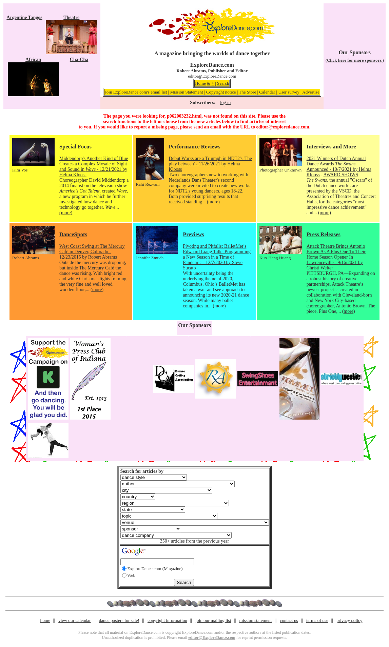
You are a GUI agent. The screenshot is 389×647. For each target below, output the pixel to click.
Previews (193, 234)
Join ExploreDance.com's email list (136, 92)
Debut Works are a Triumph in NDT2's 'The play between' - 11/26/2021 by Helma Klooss (210, 164)
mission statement (255, 620)
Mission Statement (186, 92)
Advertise (310, 92)
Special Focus (75, 146)
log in (225, 102)
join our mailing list (213, 620)
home (45, 620)
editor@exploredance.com (282, 126)
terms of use (317, 620)
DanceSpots (73, 234)
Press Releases (324, 234)
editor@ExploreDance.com (212, 76)
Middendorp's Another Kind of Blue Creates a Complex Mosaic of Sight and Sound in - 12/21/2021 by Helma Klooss (93, 166)
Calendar (267, 92)
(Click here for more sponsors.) (355, 60)
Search (223, 83)
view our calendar (74, 620)
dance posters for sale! (119, 620)
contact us (289, 620)
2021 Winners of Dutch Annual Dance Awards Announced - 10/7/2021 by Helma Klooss (339, 166)
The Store (247, 92)
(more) (65, 212)
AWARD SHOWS (340, 174)
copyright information (167, 620)
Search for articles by (141, 471)
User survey (288, 92)
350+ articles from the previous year (194, 541)
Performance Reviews (194, 146)
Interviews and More (331, 146)
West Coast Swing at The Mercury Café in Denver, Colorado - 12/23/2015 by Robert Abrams (92, 252)
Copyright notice (221, 92)
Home (200, 83)
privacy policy (349, 620)
